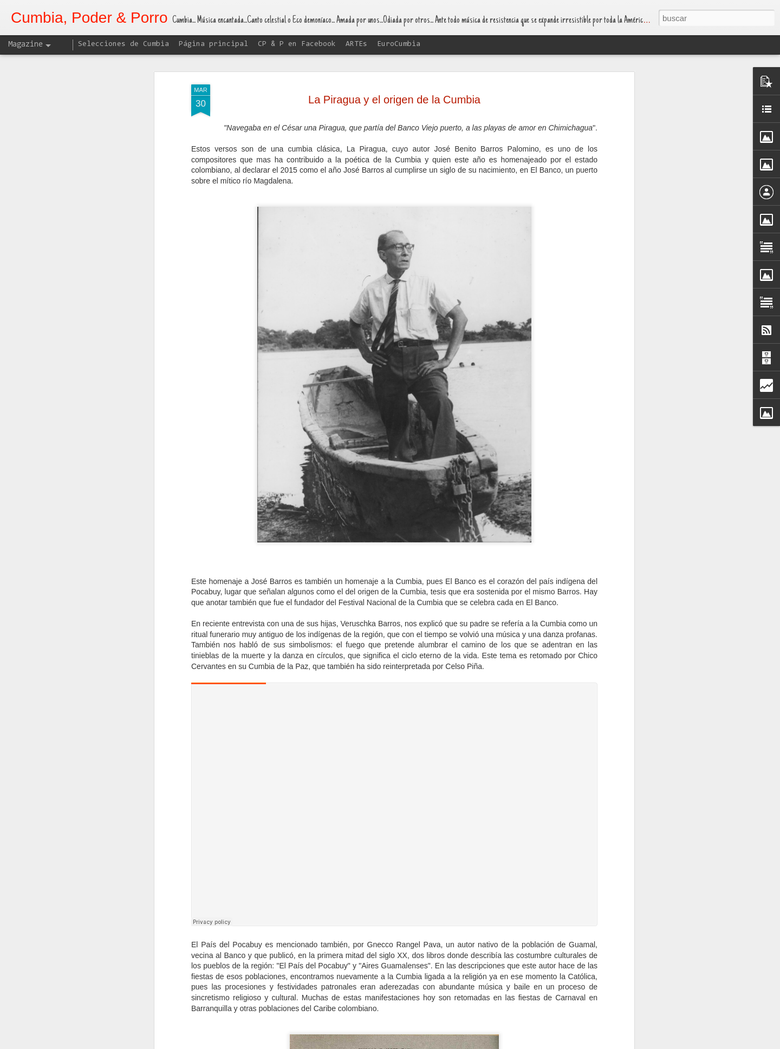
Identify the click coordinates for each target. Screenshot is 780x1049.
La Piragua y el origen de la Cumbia (394, 100)
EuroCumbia (398, 44)
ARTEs (356, 44)
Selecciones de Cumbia (123, 44)
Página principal (213, 44)
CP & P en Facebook (297, 44)
